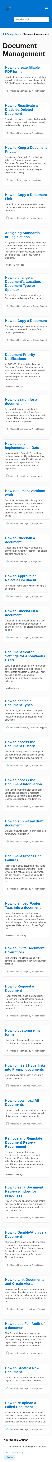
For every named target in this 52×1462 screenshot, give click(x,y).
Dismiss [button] (9, 1457)
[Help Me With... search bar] (31, 19)
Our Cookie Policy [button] (13, 1452)
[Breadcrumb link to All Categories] (11, 34)
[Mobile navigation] (46, 8)
